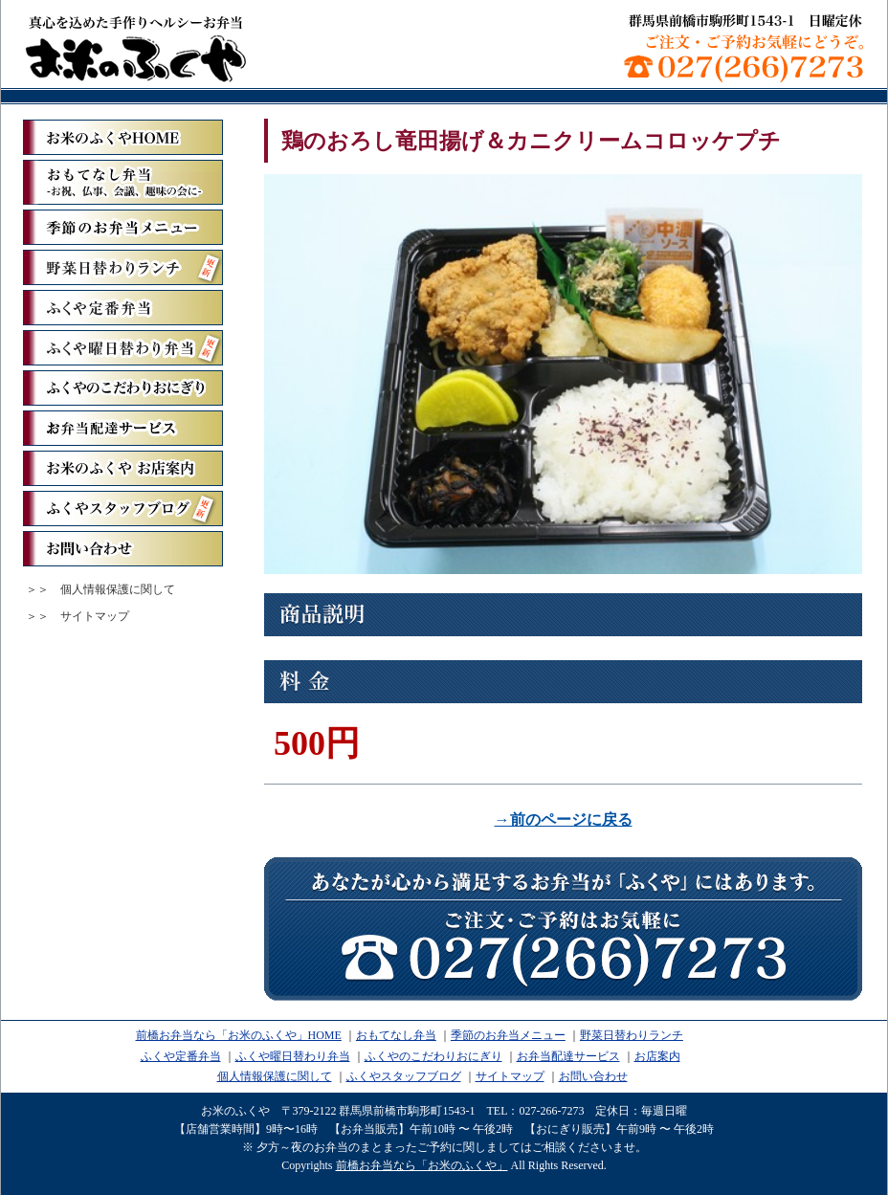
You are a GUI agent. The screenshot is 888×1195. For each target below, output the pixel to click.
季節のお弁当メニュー (123, 227)
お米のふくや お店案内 (123, 468)
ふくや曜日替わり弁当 (123, 347)
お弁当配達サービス (123, 428)
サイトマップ (94, 616)
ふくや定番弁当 (123, 307)
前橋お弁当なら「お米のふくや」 (136, 48)
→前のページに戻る (564, 819)
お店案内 (657, 1056)
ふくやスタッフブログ (123, 508)
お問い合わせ (123, 548)
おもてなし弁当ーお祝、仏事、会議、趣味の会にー (123, 182)
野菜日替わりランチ (123, 267)
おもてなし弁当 (396, 1035)
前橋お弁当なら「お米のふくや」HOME (239, 1035)
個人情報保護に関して (117, 589)
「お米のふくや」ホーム (123, 137)
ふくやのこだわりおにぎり (123, 388)
